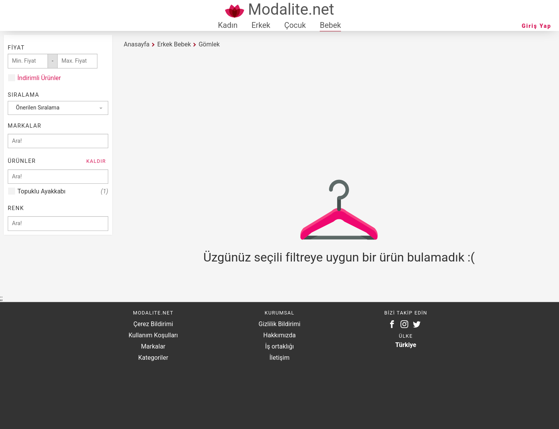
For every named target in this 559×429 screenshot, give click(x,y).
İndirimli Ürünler (39, 78)
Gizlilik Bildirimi (279, 324)
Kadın (228, 25)
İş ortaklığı (279, 346)
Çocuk (295, 25)
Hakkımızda (279, 335)
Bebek (330, 25)
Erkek (260, 25)
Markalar (153, 346)
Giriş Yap (536, 26)
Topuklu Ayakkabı (62, 191)
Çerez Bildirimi (153, 324)
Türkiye (405, 345)
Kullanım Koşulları (153, 335)
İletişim (279, 357)
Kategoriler (153, 357)
